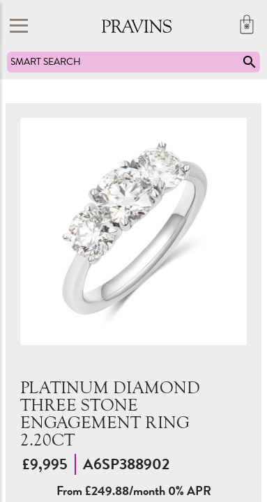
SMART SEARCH (134, 62)
